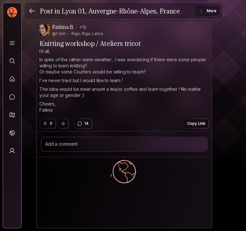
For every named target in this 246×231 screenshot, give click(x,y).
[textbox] (124, 80)
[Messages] (12, 97)
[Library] (12, 43)
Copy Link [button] (196, 123)
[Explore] (12, 61)
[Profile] (12, 151)
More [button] (207, 11)
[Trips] (12, 133)
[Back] (32, 11)
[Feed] (12, 79)
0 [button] (47, 123)
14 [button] (82, 123)
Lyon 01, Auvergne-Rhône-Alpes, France (121, 11)
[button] (12, 115)
